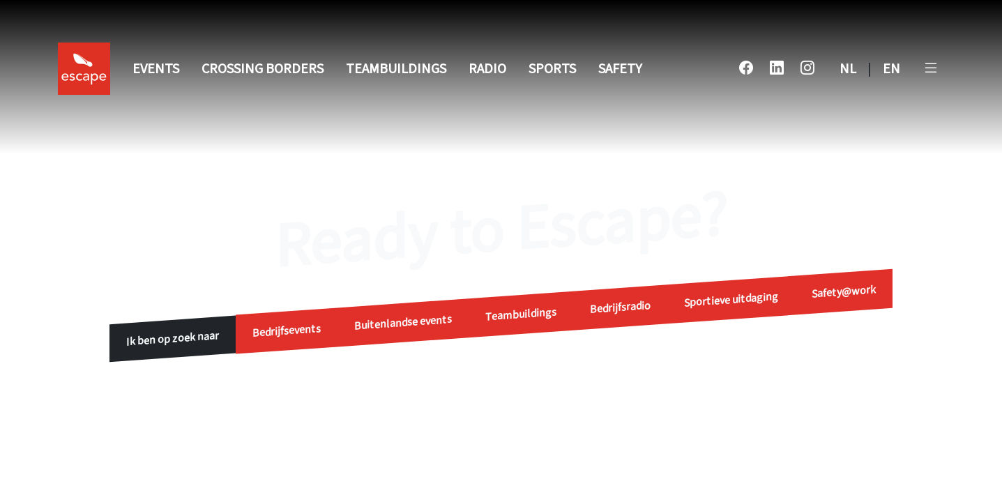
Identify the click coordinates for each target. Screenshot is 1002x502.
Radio (487, 69)
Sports (552, 69)
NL (848, 69)
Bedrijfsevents (286, 331)
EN (891, 69)
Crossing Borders (263, 69)
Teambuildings (396, 69)
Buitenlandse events (403, 323)
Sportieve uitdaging (731, 299)
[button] (931, 69)
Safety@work (844, 291)
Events (155, 69)
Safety (620, 69)
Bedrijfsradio (620, 307)
